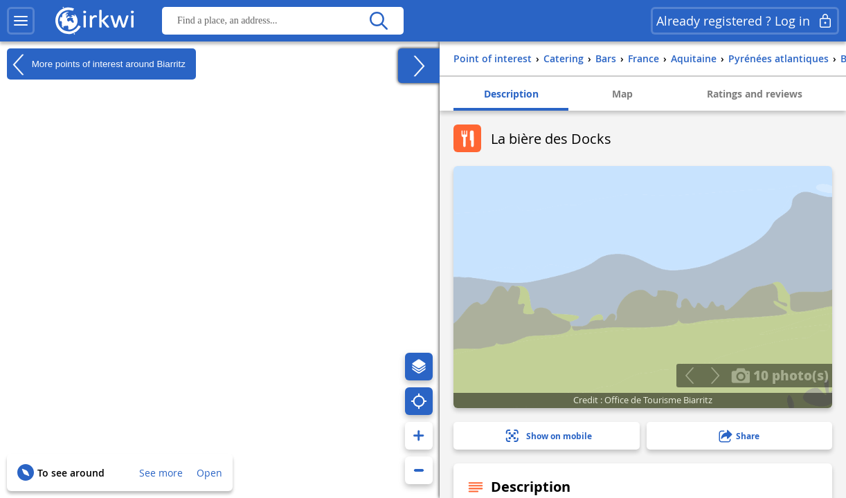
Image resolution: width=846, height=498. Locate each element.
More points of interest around (96, 64)
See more (161, 472)
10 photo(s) (780, 375)
